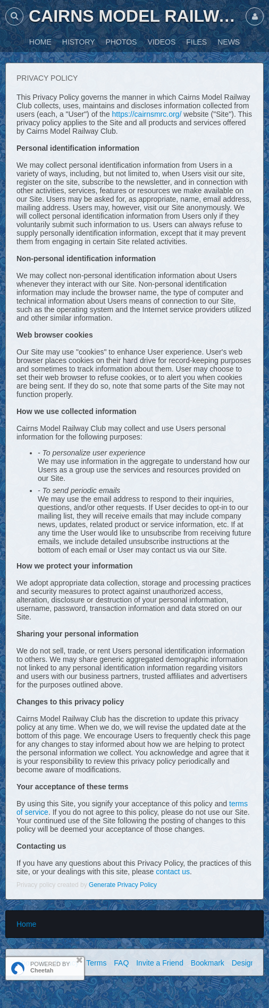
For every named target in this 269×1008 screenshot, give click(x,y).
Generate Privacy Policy (123, 885)
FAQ (121, 963)
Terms (96, 963)
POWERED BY (50, 967)
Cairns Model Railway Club (134, 15)
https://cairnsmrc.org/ (147, 114)
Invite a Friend (159, 963)
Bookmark (207, 963)
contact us (173, 871)
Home (26, 924)
